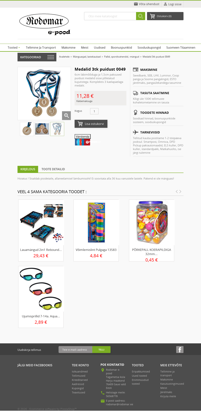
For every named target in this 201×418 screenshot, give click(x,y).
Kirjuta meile (168, 396)
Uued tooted (139, 375)
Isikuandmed (80, 371)
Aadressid (78, 384)
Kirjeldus (27, 169)
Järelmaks (166, 392)
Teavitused (78, 392)
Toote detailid (53, 169)
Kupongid (78, 388)
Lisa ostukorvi (94, 124)
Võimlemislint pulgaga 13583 (96, 250)
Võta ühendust (149, 4)
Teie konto (80, 365)
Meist (163, 388)
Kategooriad (30, 57)
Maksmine (166, 379)
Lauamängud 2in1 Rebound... (41, 250)
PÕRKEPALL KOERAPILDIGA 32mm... (151, 252)
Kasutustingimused (172, 383)
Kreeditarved (80, 380)
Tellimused (78, 375)
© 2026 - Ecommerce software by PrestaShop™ (47, 409)
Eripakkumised (141, 371)
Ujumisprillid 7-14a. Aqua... (41, 316)
